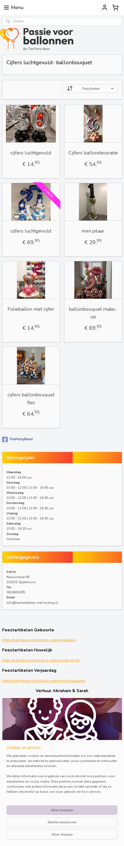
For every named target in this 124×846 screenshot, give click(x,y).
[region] (62, 776)
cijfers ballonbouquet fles (31, 399)
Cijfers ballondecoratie (93, 153)
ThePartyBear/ (17, 439)
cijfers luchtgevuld (30, 153)
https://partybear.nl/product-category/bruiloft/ (41, 660)
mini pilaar (93, 231)
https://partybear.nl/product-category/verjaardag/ (43, 680)
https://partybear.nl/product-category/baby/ (38, 640)
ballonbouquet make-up (93, 313)
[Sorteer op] (90, 89)
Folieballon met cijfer (31, 309)
